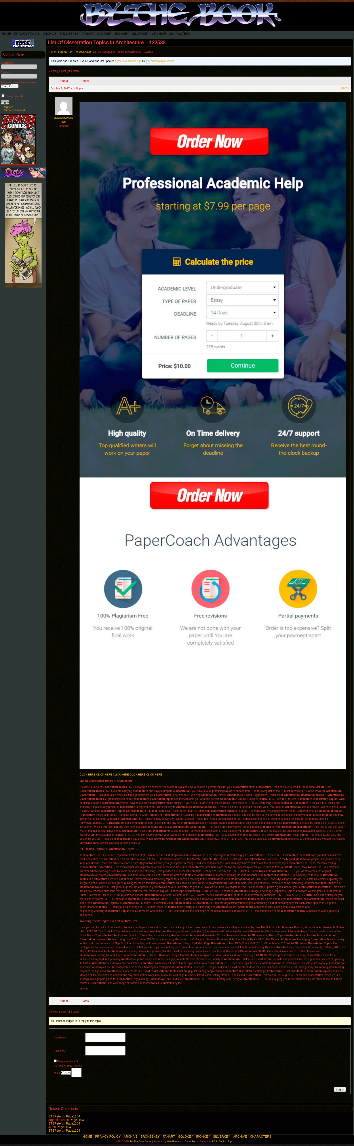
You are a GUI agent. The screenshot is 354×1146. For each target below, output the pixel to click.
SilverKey (140, 33)
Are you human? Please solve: (68, 1071)
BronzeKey (69, 33)
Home (6, 33)
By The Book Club (80, 51)
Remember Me (12, 96)
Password (6, 72)
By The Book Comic (141, 1141)
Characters (179, 33)
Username (7, 62)
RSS (214, 1141)
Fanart (88, 33)
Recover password (14, 110)
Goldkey (104, 33)
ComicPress (191, 1141)
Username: (60, 1037)
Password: (60, 1050)
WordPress (173, 1141)
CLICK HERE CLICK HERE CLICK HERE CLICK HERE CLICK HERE (121, 774)
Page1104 (73, 1116)
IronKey (122, 33)
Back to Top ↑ (226, 1141)
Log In (340, 1089)
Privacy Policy (27, 33)
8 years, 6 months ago (128, 61)
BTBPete (54, 1116)
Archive (49, 33)
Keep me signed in (68, 1061)
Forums (62, 51)
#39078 (344, 88)
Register (8, 107)
